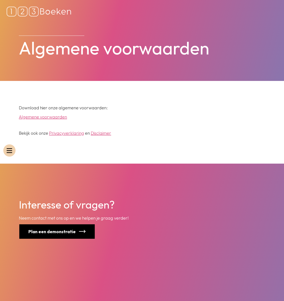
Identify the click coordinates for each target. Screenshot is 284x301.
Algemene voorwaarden (43, 117)
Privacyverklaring (66, 133)
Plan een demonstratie (47, 231)
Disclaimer (101, 133)
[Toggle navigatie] (9, 150)
